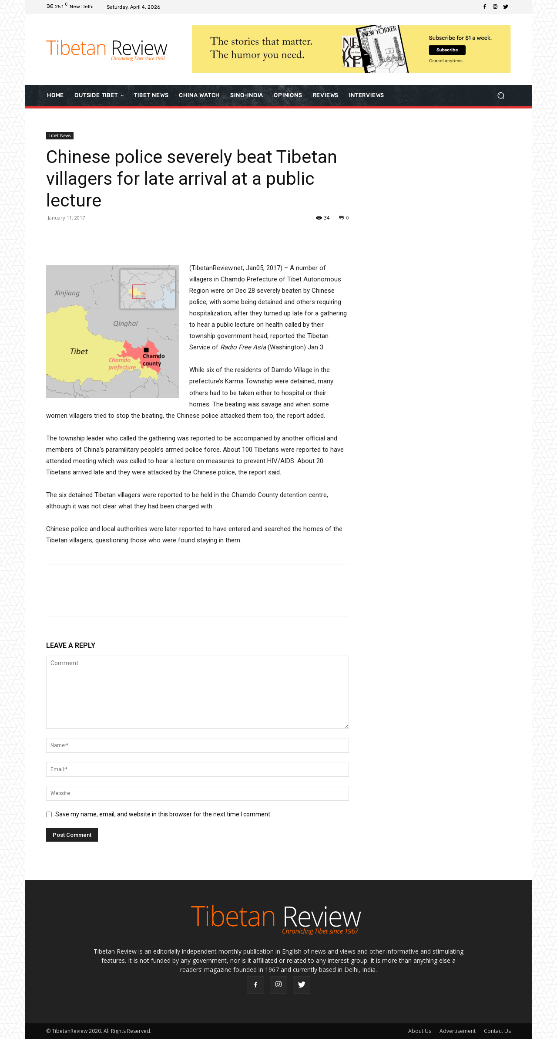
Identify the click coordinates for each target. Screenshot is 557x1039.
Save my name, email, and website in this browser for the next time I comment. (163, 814)
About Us (419, 1031)
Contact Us (497, 1031)
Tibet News (60, 135)
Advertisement (458, 1031)
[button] (500, 95)
